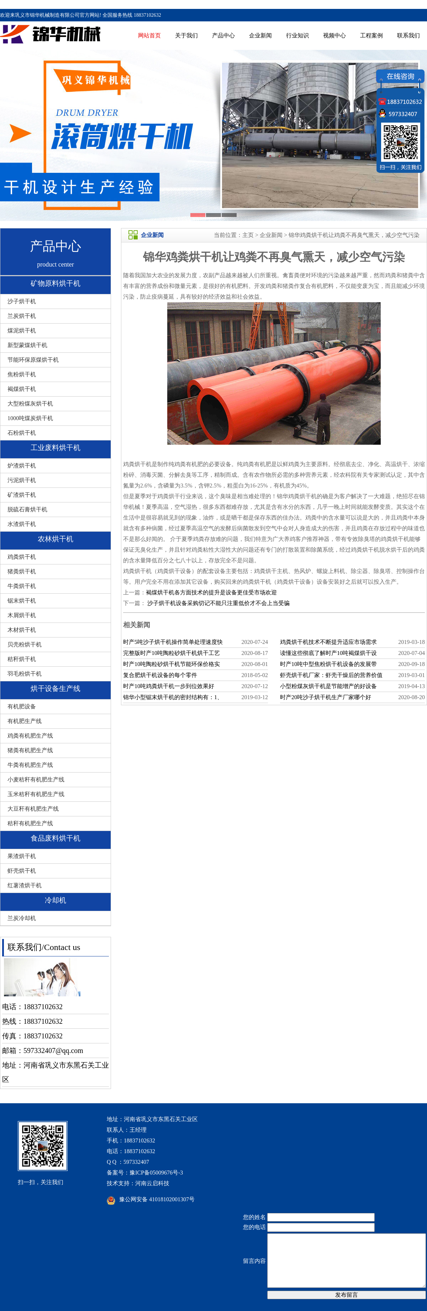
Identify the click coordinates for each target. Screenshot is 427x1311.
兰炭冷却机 (21, 918)
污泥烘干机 (21, 480)
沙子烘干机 (21, 301)
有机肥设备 (21, 706)
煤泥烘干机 (21, 330)
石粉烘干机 (21, 433)
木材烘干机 (21, 630)
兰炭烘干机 (21, 316)
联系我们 (408, 35)
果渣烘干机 (21, 856)
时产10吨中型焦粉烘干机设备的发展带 (328, 664)
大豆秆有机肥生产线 (33, 809)
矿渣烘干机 (21, 495)
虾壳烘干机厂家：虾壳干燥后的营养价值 (331, 675)
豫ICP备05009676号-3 (156, 1173)
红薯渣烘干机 (24, 885)
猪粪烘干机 (21, 571)
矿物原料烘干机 (55, 283)
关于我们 (186, 35)
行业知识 (297, 35)
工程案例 (371, 35)
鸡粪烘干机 (21, 557)
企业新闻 (260, 35)
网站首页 (149, 35)
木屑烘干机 (21, 615)
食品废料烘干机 (55, 838)
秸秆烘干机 (21, 659)
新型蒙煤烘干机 (27, 345)
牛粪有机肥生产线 (30, 765)
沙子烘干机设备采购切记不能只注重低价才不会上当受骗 (218, 603)
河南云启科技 (152, 1183)
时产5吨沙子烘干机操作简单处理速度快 (173, 642)
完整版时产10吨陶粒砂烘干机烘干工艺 (171, 653)
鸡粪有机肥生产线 (30, 736)
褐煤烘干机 (21, 389)
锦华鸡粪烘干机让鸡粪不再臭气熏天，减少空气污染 (354, 235)
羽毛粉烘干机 (24, 674)
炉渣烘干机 (21, 466)
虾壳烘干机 (21, 871)
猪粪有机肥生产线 (30, 750)
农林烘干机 (55, 539)
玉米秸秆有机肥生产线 (35, 794)
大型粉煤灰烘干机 (30, 404)
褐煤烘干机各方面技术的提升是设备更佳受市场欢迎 (211, 592)
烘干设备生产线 (55, 688)
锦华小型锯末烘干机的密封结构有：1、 (173, 697)
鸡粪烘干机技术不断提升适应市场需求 (328, 642)
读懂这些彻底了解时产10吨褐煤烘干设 (328, 653)
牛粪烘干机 (21, 586)
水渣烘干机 (21, 524)
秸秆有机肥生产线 (30, 823)
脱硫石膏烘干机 (27, 509)
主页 (248, 235)
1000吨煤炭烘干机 (30, 418)
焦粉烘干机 (21, 374)
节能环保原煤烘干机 (33, 360)
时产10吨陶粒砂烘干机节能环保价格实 (171, 664)
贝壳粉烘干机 (24, 644)
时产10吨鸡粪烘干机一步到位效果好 (168, 686)
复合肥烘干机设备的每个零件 (160, 675)
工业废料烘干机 (55, 447)
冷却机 (55, 900)
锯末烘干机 (21, 601)
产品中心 (223, 35)
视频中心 (334, 35)
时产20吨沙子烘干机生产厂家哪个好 (325, 697)
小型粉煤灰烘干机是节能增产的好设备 (328, 686)
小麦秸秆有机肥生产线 (35, 779)
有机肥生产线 (24, 721)
